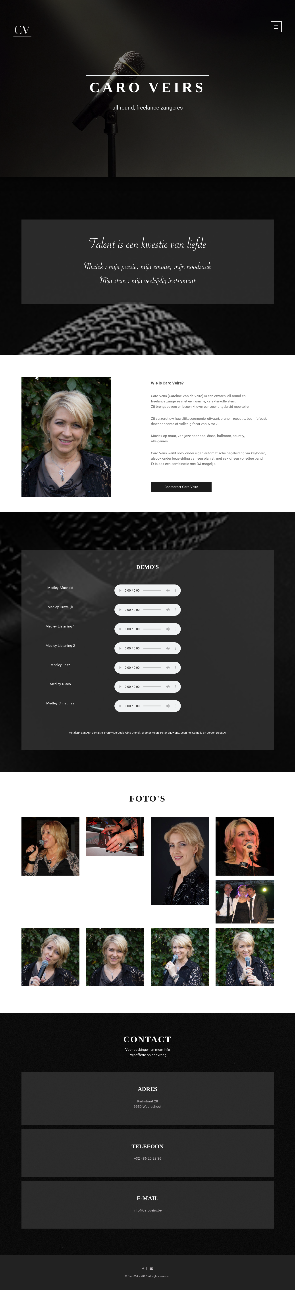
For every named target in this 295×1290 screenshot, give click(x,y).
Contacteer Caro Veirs (181, 487)
